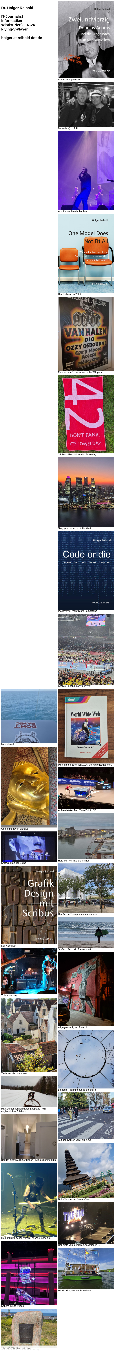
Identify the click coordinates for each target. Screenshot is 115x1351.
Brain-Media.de (24, 1348)
